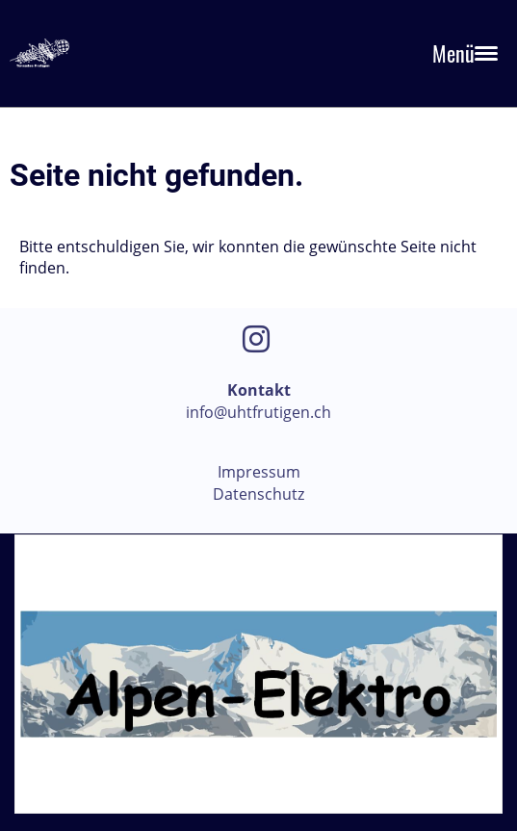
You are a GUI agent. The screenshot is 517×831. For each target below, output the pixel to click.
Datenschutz (258, 494)
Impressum (259, 471)
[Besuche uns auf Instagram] (256, 338)
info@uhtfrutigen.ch (258, 412)
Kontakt (259, 390)
